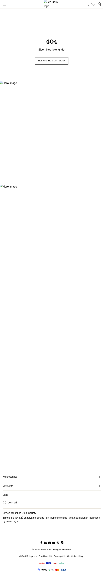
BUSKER (6, 68)
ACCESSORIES (10, 33)
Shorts (11, 2)
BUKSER (6, 21)
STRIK (5, 14)
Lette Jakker (15, 5)
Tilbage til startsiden (12, 56)
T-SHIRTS (7, 62)
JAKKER (6, 27)
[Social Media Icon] (2, 92)
